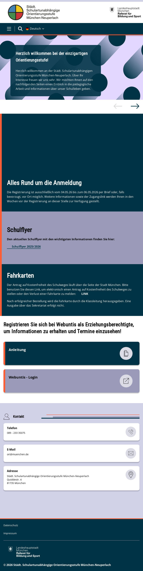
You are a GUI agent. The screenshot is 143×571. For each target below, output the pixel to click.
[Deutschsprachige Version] (35, 29)
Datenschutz (10, 525)
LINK (84, 294)
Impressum (10, 533)
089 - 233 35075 (16, 432)
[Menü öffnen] (9, 29)
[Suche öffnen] (20, 29)
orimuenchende (18, 454)
